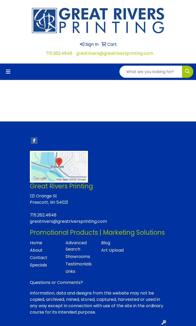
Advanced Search (76, 246)
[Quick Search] (150, 72)
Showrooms (78, 256)
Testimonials (79, 264)
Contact (38, 258)
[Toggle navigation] (8, 71)
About (36, 250)
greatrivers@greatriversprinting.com (114, 53)
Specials (38, 265)
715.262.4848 (59, 53)
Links (70, 271)
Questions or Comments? (56, 282)
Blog (105, 243)
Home (36, 243)
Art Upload (112, 250)
